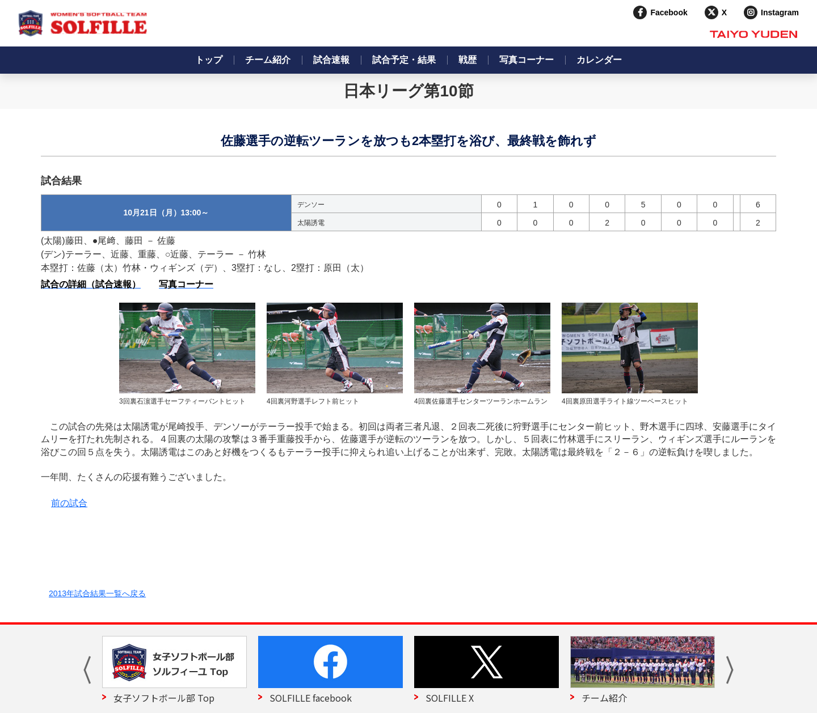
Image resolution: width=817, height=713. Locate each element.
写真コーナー (526, 60)
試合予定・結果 (404, 60)
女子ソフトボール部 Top (163, 697)
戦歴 (467, 60)
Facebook (668, 12)
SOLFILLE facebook (310, 697)
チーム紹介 (267, 60)
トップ (208, 60)
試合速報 (331, 60)
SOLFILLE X (450, 697)
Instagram (780, 12)
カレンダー (599, 60)
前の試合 (69, 503)
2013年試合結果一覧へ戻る (97, 593)
